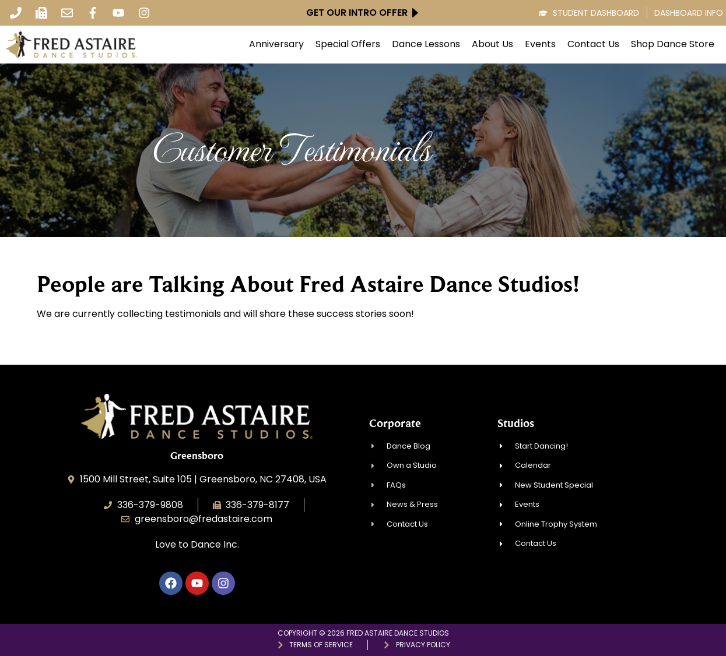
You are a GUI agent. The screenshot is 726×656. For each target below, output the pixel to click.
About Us (492, 44)
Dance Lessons (426, 44)
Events (540, 44)
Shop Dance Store (672, 44)
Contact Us (593, 44)
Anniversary (276, 44)
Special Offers (347, 44)
